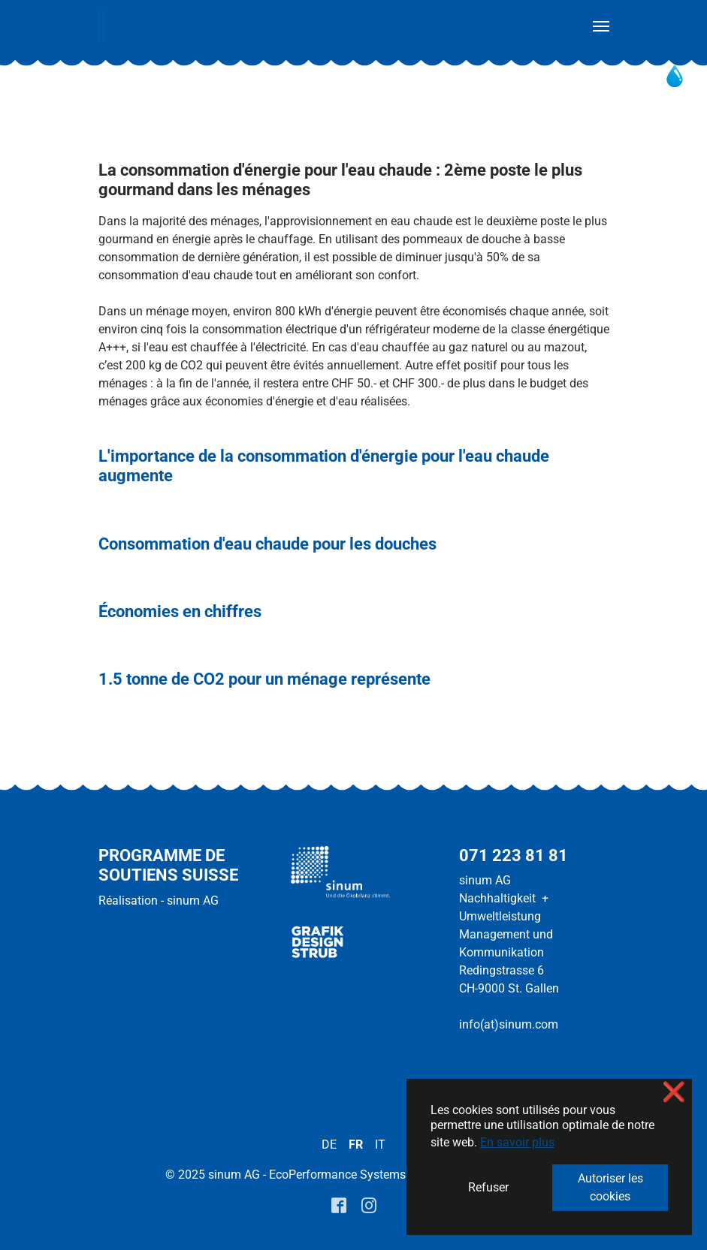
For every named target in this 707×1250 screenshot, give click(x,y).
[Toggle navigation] (601, 26)
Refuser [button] (488, 1187)
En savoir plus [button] (517, 1142)
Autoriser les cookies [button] (610, 1187)
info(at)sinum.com (508, 1024)
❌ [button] (674, 1092)
